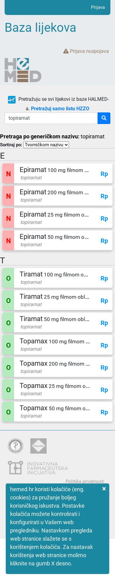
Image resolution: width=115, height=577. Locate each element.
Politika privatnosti (85, 481)
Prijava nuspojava (86, 51)
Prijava (98, 7)
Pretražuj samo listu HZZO (60, 108)
